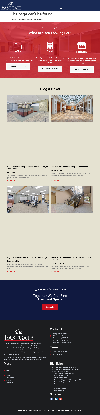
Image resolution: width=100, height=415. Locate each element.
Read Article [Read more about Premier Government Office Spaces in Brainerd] (55, 181)
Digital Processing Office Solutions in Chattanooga (27, 257)
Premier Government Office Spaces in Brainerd (69, 167)
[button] (61, 8)
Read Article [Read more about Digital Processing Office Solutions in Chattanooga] (11, 272)
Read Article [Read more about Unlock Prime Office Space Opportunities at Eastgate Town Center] (11, 181)
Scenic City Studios (74, 410)
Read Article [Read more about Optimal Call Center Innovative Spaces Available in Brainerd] (55, 272)
